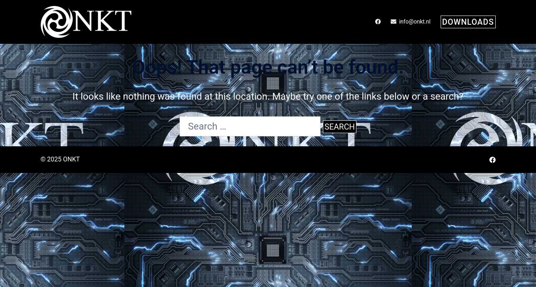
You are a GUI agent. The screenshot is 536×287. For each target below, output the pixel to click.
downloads (468, 22)
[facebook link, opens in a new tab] (377, 21)
